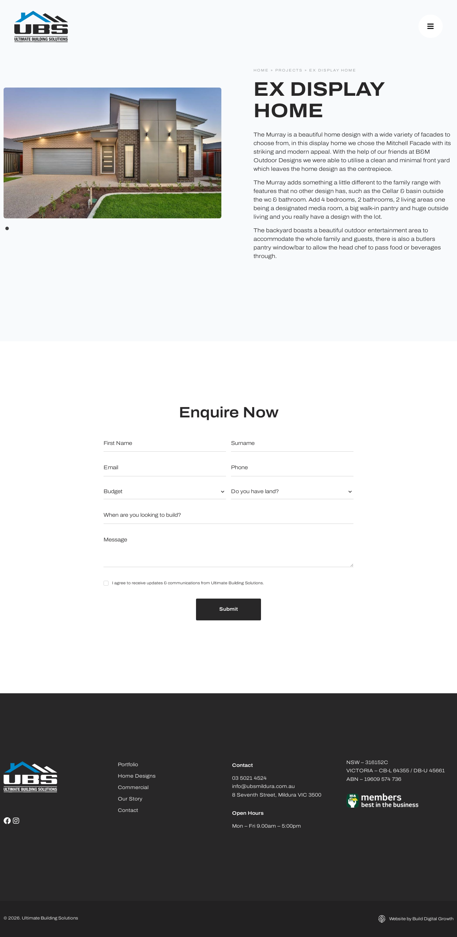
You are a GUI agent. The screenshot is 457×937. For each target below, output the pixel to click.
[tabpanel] (112, 153)
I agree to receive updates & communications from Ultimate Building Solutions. (188, 583)
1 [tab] (7, 228)
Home (261, 71)
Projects (289, 71)
